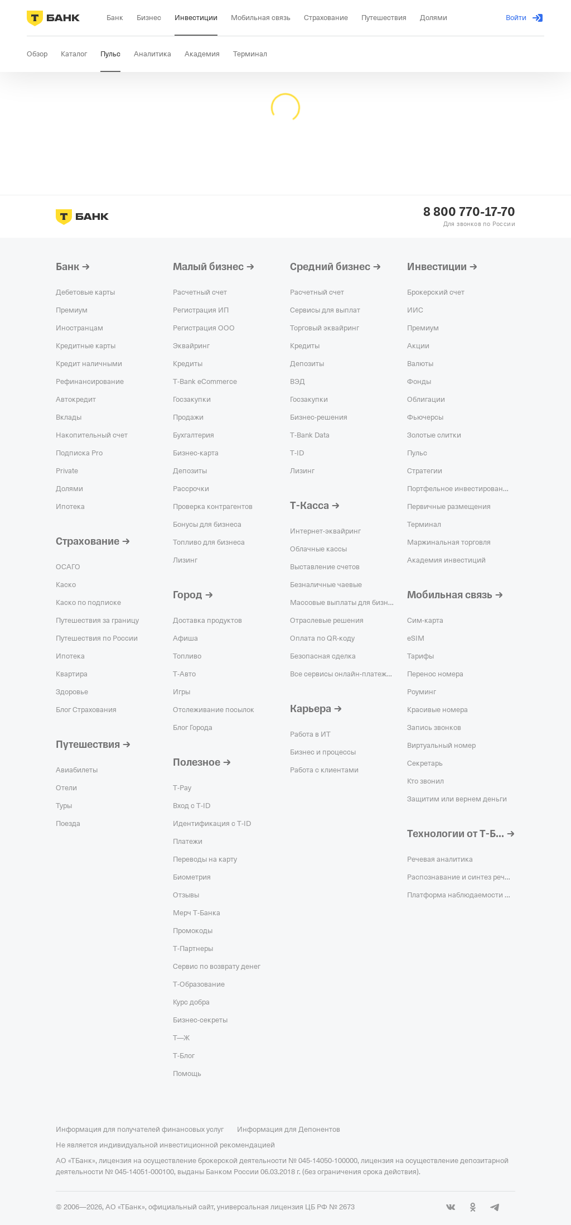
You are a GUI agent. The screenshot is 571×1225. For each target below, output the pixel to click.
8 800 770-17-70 (469, 212)
